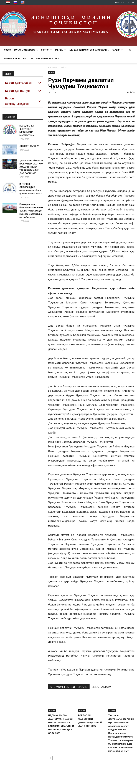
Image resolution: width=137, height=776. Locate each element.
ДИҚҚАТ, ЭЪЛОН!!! (29, 146)
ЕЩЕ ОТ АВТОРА (101, 686)
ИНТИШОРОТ (12, 58)
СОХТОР (46, 50)
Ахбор (51, 72)
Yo (133, 2)
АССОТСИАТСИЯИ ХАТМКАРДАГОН (41, 58)
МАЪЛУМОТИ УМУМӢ (26, 50)
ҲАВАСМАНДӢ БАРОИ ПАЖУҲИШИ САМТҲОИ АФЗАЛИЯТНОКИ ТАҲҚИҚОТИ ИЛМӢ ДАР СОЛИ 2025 (31, 167)
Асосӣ (7, 50)
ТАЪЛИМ (60, 50)
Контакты (119, 2)
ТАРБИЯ (117, 50)
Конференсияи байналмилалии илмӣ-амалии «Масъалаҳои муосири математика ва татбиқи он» (31, 210)
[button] (130, 50)
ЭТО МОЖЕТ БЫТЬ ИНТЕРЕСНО (68, 686)
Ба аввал (52, 67)
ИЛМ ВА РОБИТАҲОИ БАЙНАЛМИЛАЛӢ (89, 50)
